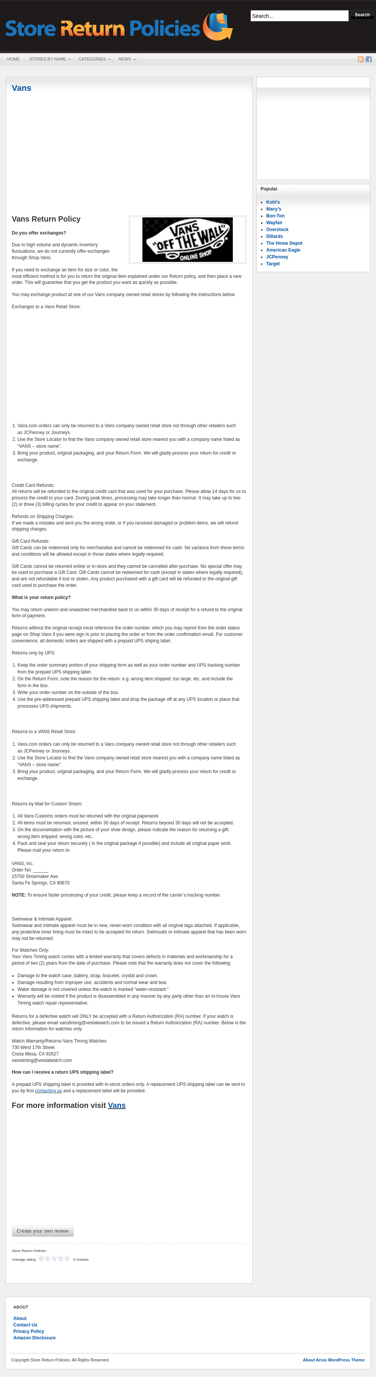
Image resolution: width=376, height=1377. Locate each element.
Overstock (277, 229)
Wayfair (274, 222)
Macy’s (273, 209)
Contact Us (25, 1325)
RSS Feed (361, 59)
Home (13, 59)
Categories (92, 60)
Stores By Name (47, 60)
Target (273, 263)
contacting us (48, 1090)
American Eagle (283, 250)
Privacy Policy (28, 1331)
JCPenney (277, 257)
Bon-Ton (275, 216)
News (125, 60)
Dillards (274, 236)
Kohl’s (273, 202)
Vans (21, 88)
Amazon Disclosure (34, 1338)
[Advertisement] (129, 154)
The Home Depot (284, 243)
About (20, 1318)
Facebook (369, 59)
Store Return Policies (120, 24)
